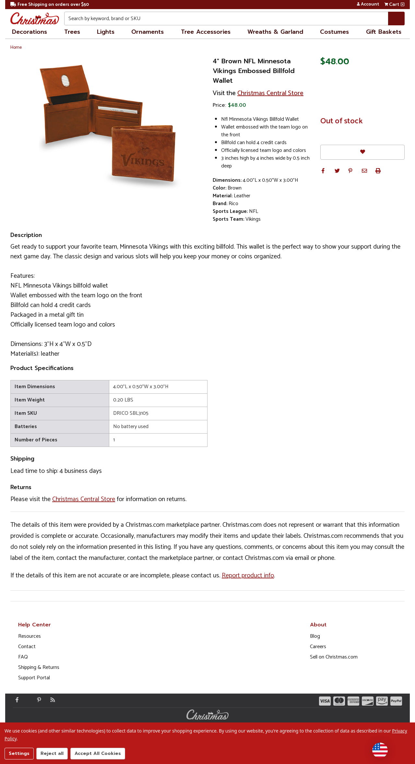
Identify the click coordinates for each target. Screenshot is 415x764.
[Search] (396, 18)
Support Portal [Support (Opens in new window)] (34, 677)
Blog (315, 636)
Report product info (248, 575)
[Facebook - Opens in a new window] (15, 699)
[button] (323, 170)
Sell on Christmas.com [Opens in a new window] (334, 657)
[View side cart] (402, 4)
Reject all (52, 753)
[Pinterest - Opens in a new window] (37, 699)
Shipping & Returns (38, 667)
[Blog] (51, 699)
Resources (29, 636)
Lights (105, 31)
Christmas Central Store (270, 93)
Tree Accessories (206, 31)
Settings (19, 753)
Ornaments (147, 31)
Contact (27, 646)
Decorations (29, 31)
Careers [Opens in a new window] (318, 646)
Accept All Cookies (98, 753)
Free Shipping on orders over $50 (49, 4)
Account (367, 4)
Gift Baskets (383, 31)
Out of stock (341, 121)
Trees (72, 31)
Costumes (334, 31)
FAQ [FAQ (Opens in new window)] (23, 657)
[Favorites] (362, 152)
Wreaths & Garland (275, 31)
